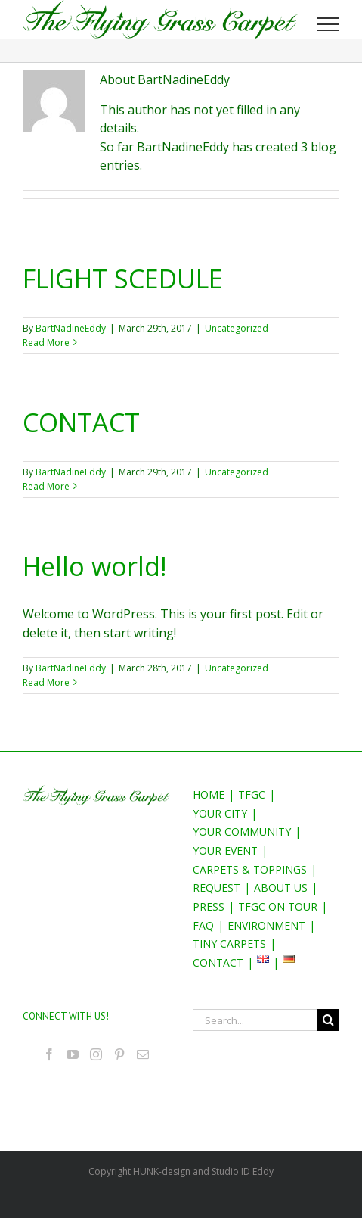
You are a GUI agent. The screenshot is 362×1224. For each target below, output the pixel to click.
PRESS (208, 906)
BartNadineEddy (71, 328)
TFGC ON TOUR (277, 906)
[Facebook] (49, 1054)
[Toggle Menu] (328, 24)
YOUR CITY (220, 813)
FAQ (203, 925)
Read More (46, 342)
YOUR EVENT (225, 850)
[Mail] (143, 1054)
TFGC (251, 794)
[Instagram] (96, 1054)
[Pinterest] (119, 1054)
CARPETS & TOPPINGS (250, 869)
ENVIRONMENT (266, 925)
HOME (208, 794)
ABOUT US (281, 887)
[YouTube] (73, 1054)
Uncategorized (236, 328)
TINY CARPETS (229, 943)
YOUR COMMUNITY (242, 831)
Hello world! (95, 566)
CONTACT (81, 422)
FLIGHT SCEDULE (123, 278)
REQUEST (216, 887)
